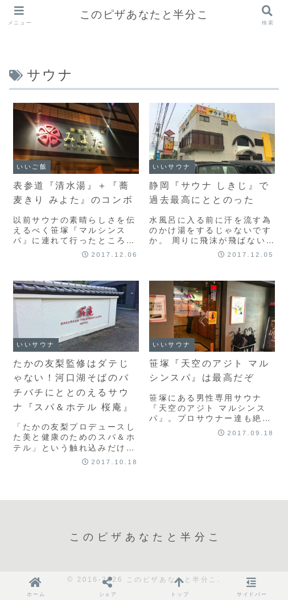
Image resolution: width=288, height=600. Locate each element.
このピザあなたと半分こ (144, 14)
